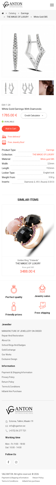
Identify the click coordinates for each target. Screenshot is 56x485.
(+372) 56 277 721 (17, 430)
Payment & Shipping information (17, 372)
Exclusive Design (9, 359)
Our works (6, 354)
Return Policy (8, 382)
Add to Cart (10, 128)
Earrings (25, 13)
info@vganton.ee (17, 426)
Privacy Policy (8, 377)
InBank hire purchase (12, 391)
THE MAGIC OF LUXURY (18, 17)
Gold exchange (9, 350)
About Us (6, 340)
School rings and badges (14, 345)
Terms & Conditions (11, 386)
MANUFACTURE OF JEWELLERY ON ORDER (22, 331)
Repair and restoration (13, 335)
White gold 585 (41, 17)
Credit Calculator (34, 115)
